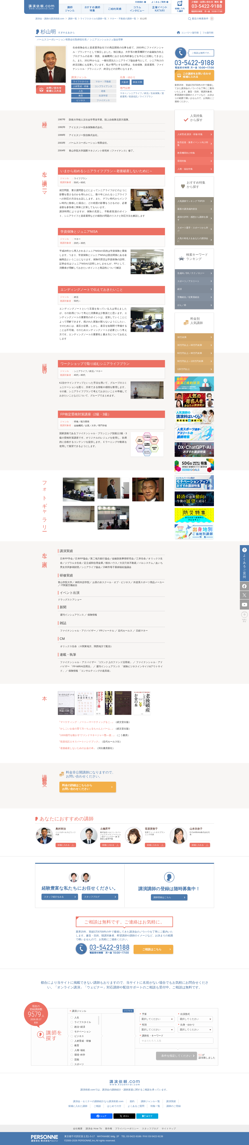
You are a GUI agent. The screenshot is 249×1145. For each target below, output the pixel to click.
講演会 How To (94, 1128)
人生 (81, 91)
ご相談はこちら (151, 948)
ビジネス (80, 100)
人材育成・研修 (80, 86)
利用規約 (139, 2)
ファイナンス (103, 100)
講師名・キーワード (152, 1035)
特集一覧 (155, 1105)
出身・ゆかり (187, 1024)
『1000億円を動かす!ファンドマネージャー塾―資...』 (87, 735)
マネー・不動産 (103, 81)
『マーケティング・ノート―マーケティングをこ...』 (86, 722)
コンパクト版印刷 (190, 32)
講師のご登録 (173, 1105)
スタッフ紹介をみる (63, 897)
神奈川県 (137, 82)
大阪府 (124, 82)
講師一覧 (72, 18)
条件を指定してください (176, 1055)
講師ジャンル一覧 (150, 1100)
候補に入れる (64, 845)
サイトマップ (169, 1128)
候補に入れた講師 (77, 1105)
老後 (103, 91)
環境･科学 (79, 1054)
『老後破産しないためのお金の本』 (77, 748)
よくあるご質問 (158, 2)
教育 (81, 95)
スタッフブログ (92, 897)
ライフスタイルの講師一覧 (93, 18)
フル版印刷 (207, 32)
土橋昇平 (105, 828)
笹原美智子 (151, 828)
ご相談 (97, 1105)
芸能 (76, 1059)
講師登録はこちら (167, 897)
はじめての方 (114, 1105)
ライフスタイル (80, 81)
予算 (144, 1013)
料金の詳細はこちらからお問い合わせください (77, 787)
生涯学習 (103, 95)
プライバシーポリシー (127, 1128)
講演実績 (171, 1100)
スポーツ (79, 1063)
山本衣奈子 (196, 828)
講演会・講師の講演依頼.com (49, 18)
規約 (132, 1100)
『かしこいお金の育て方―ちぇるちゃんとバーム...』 (86, 728)
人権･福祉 (79, 1049)
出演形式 (185, 1013)
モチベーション (82, 1031)
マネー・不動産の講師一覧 (123, 18)
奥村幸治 (61, 828)
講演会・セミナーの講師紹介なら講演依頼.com (98, 1100)
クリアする (128, 1010)
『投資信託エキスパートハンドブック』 (79, 741)
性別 (144, 1024)
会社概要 (78, 1128)
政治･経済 (79, 1026)
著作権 (108, 1128)
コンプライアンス (103, 86)
